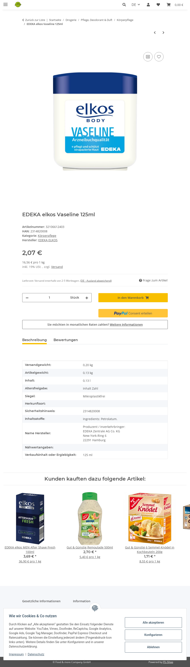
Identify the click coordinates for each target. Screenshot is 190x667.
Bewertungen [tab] (66, 340)
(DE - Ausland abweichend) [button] (96, 281)
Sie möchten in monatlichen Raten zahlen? (95, 324)
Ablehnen (152, 647)
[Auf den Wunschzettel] (159, 56)
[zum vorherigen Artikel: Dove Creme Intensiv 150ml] (154, 32)
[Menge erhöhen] (86, 297)
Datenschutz (37, 654)
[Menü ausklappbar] (5, 2)
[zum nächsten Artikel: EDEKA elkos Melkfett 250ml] (163, 32)
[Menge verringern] (27, 297)
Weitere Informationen (126, 324)
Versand (57, 267)
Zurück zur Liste (35, 20)
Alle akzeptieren (151, 622)
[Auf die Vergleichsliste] (148, 56)
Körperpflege (47, 236)
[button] (125, 4)
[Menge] (49, 297)
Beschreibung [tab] (34, 340)
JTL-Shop (168, 662)
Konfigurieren (152, 635)
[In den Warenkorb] (25, 46)
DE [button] (134, 4)
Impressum (17, 654)
